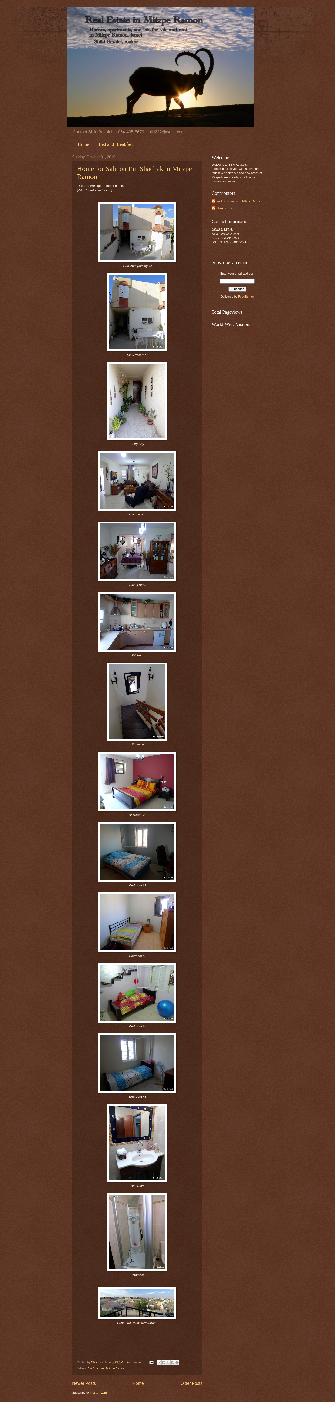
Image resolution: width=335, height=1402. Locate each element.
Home (83, 144)
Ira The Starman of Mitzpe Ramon (238, 201)
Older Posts (191, 1383)
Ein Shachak (95, 1368)
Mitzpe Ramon (115, 1368)
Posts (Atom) (99, 1392)
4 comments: (136, 1362)
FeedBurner (246, 296)
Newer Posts (84, 1383)
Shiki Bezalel (225, 208)
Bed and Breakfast (116, 144)
